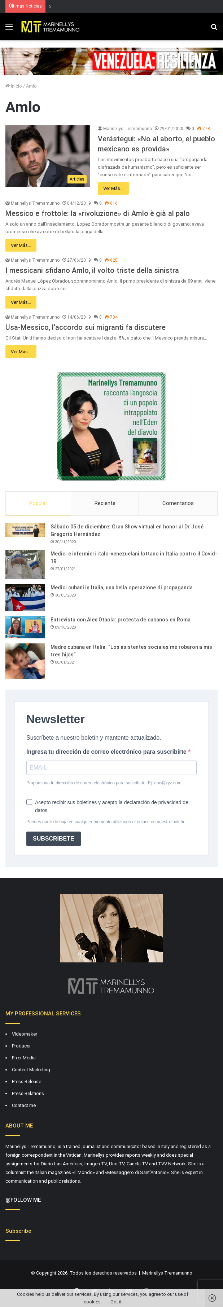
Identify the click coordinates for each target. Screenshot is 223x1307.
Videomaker (24, 1034)
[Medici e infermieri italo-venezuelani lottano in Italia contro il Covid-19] (25, 564)
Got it (116, 1301)
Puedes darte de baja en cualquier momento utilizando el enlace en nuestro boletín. (106, 821)
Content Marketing (31, 1069)
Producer (21, 1046)
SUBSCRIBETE (53, 839)
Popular (38, 503)
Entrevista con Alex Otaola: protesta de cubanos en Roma (121, 620)
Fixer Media (24, 1057)
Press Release (26, 1081)
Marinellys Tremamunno (127, 128)
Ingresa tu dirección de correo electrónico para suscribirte (107, 752)
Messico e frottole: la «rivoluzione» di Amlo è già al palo (97, 213)
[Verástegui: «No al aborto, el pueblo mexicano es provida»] (47, 156)
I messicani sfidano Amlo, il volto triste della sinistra (92, 270)
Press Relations (28, 1093)
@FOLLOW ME (23, 1200)
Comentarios (178, 503)
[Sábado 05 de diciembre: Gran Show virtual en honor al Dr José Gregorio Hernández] (25, 530)
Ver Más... (113, 188)
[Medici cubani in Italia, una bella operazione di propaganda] (25, 597)
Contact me (24, 1105)
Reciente (105, 503)
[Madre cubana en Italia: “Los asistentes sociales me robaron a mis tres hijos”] (25, 661)
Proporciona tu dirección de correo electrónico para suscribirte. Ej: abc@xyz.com (104, 782)
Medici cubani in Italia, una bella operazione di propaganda (122, 587)
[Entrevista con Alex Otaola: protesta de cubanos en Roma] (25, 627)
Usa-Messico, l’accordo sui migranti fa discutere (85, 327)
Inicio (13, 86)
